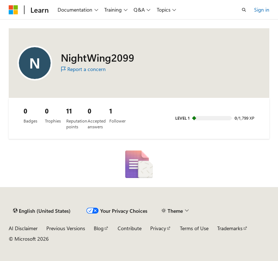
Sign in (261, 9)
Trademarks (230, 228)
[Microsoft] (13, 9)
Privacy (158, 228)
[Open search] (244, 9)
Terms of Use (194, 228)
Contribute (130, 228)
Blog (99, 228)
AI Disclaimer (23, 228)
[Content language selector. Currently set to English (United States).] (42, 210)
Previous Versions (65, 228)
